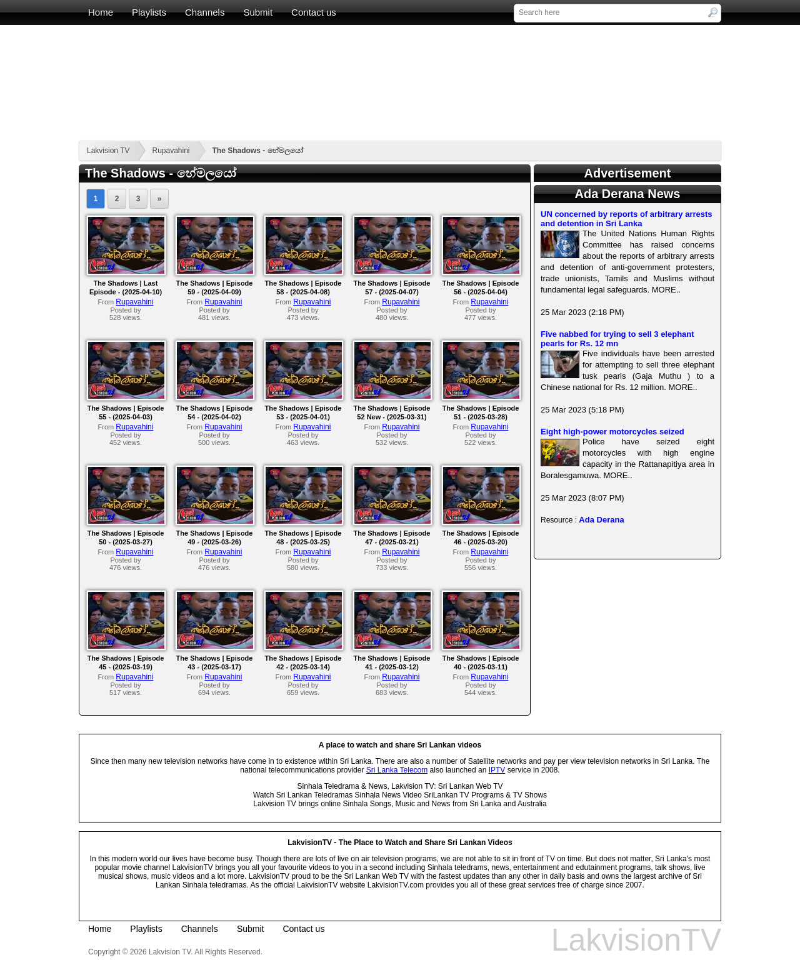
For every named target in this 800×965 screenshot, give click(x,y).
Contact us (313, 12)
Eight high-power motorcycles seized (612, 431)
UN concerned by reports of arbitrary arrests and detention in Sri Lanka (626, 218)
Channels (204, 12)
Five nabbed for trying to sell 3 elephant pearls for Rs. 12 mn (617, 338)
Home (100, 12)
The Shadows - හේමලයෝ (257, 150)
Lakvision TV (108, 150)
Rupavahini (170, 150)
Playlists (149, 12)
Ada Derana (601, 519)
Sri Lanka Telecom (397, 770)
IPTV (497, 770)
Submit (257, 12)
